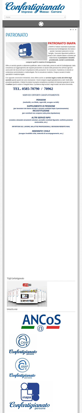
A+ (71, 30)
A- (75, 30)
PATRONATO (17, 35)
